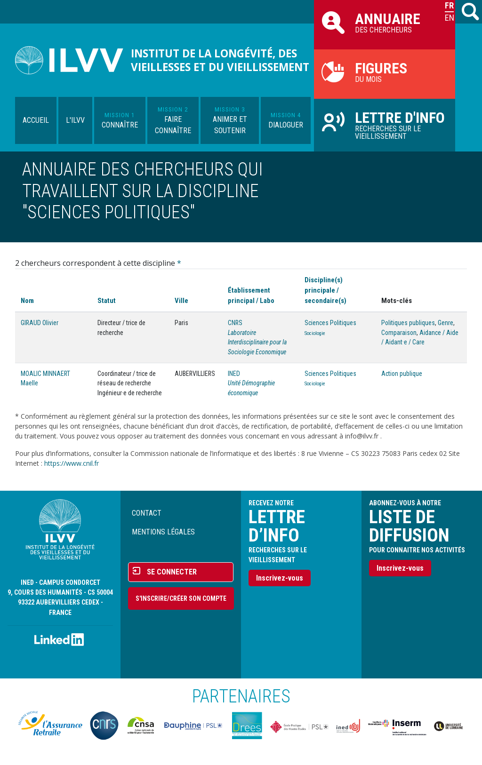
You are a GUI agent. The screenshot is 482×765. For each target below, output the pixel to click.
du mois (384, 71)
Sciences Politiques (330, 323)
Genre (445, 323)
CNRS (235, 323)
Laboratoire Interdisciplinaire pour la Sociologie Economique (257, 342)
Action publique (401, 373)
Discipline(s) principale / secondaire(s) (325, 290)
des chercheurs (384, 22)
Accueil (36, 120)
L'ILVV (75, 120)
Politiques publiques (408, 323)
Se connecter (172, 571)
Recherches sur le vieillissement (384, 125)
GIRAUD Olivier (39, 323)
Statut (106, 300)
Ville (181, 300)
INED (234, 373)
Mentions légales (163, 531)
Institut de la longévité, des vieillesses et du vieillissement (220, 60)
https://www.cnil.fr (71, 463)
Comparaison (399, 332)
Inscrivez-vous (279, 578)
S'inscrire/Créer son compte (181, 598)
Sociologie (315, 333)
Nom (27, 300)
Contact (146, 513)
